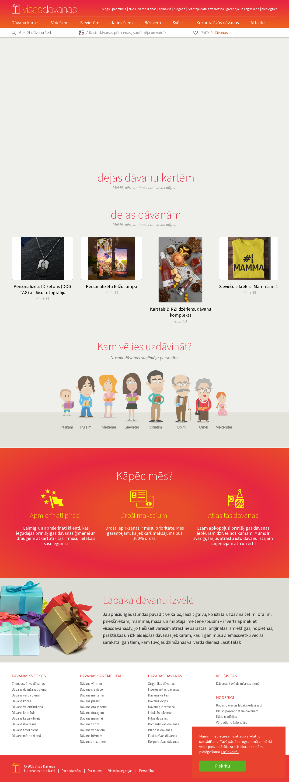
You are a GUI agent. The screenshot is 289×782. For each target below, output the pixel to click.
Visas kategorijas (120, 770)
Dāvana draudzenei (94, 707)
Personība (146, 770)
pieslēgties (269, 9)
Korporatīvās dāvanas (217, 22)
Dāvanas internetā (161, 707)
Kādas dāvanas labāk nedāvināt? (239, 705)
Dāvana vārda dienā (26, 695)
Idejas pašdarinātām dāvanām (237, 711)
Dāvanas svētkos (29, 676)
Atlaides (258, 22)
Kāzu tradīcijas (226, 716)
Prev (19, 224)
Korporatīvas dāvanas (163, 741)
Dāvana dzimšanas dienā (29, 689)
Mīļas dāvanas (158, 718)
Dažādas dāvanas (165, 676)
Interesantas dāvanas (163, 689)
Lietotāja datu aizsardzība (206, 9)
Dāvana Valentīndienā (27, 707)
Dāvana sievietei (92, 689)
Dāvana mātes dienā (26, 736)
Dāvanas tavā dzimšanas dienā (238, 683)
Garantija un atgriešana (242, 9)
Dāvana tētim (89, 724)
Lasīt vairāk (230, 751)
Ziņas (132, 9)
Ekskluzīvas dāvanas (162, 736)
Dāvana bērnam (91, 736)
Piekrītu (222, 766)
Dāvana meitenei (92, 695)
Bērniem (152, 22)
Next (271, 224)
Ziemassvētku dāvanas (28, 683)
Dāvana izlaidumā (24, 724)
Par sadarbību (71, 770)
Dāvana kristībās (23, 712)
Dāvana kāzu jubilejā (26, 718)
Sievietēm (89, 22)
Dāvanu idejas (158, 701)
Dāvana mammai (91, 718)
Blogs (106, 9)
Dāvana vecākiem (92, 730)
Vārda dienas (147, 9)
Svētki (179, 22)
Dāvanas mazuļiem (93, 741)
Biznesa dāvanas (160, 730)
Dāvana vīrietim (91, 683)
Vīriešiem (60, 22)
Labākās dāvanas (160, 712)
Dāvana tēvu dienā (25, 730)
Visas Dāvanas (45, 766)
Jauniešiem (122, 22)
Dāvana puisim (90, 701)
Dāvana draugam (92, 712)
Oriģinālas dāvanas (161, 683)
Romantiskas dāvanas (163, 724)
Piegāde (179, 9)
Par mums (119, 9)
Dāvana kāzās (21, 701)
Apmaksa (165, 9)
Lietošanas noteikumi (39, 770)
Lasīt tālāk (230, 642)
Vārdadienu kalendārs (231, 722)
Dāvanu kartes (25, 22)
